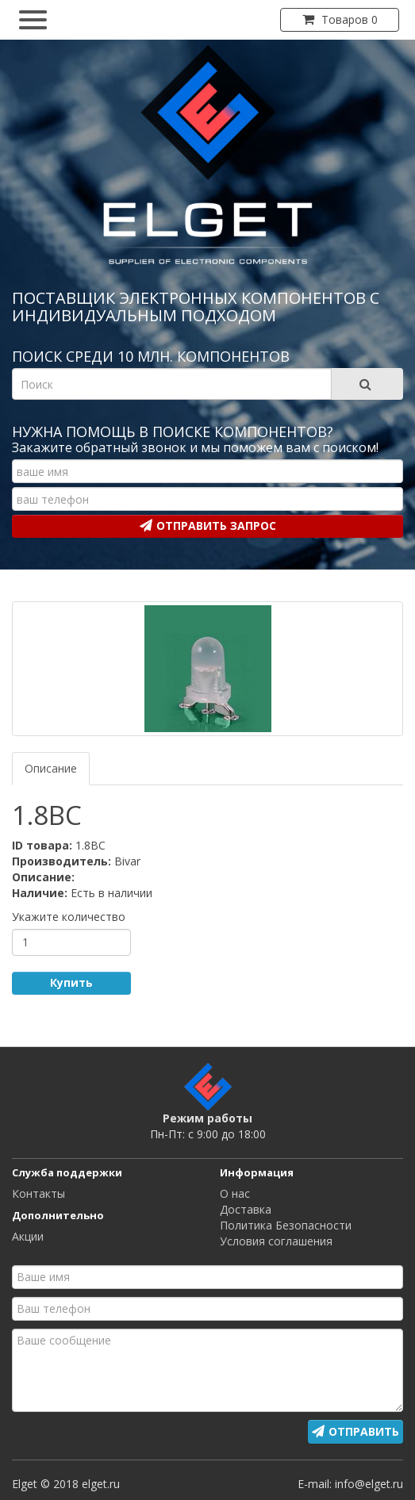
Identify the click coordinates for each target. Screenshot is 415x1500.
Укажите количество (68, 916)
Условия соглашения (276, 1241)
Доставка (245, 1209)
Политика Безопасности (286, 1225)
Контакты (38, 1193)
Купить (71, 982)
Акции (28, 1236)
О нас (235, 1193)
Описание (51, 768)
